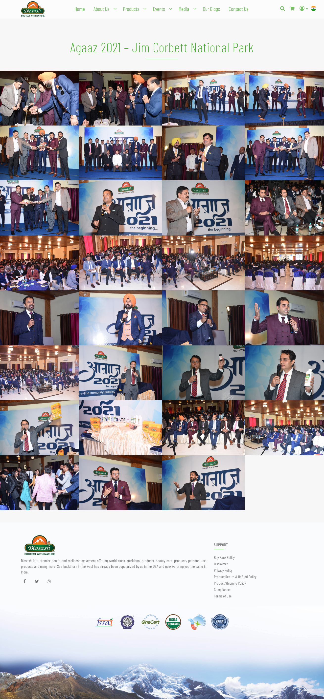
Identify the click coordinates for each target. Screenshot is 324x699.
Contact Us (238, 8)
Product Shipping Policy (230, 583)
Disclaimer (221, 563)
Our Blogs (211, 8)
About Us (101, 8)
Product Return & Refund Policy (235, 576)
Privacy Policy (223, 570)
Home (79, 8)
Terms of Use (223, 595)
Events (159, 8)
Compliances (222, 589)
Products (131, 8)
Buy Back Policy (224, 557)
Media (184, 8)
